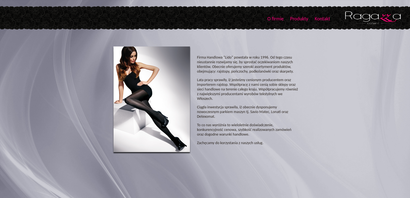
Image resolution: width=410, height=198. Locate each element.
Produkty (299, 19)
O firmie (275, 19)
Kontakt (322, 19)
